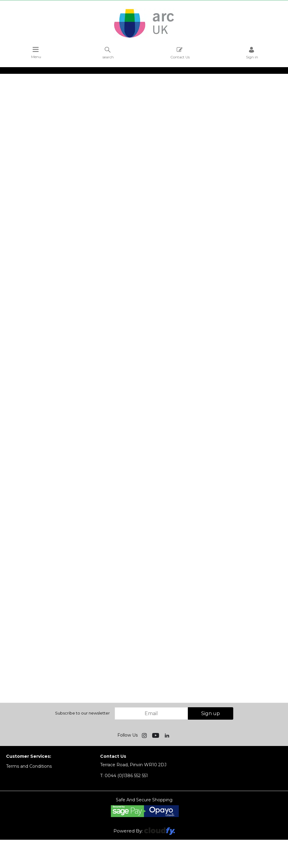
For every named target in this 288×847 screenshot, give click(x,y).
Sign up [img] (210, 713)
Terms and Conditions (29, 766)
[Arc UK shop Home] (144, 37)
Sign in (252, 53)
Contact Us (180, 53)
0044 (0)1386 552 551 (124, 775)
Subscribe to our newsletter (82, 713)
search (108, 53)
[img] (145, 735)
